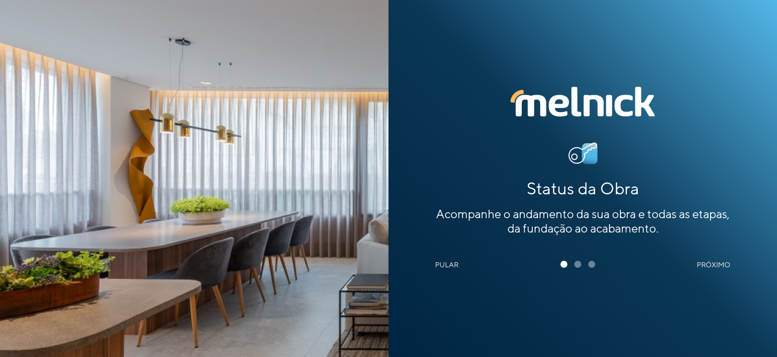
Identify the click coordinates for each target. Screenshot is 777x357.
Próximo (713, 265)
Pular (446, 265)
